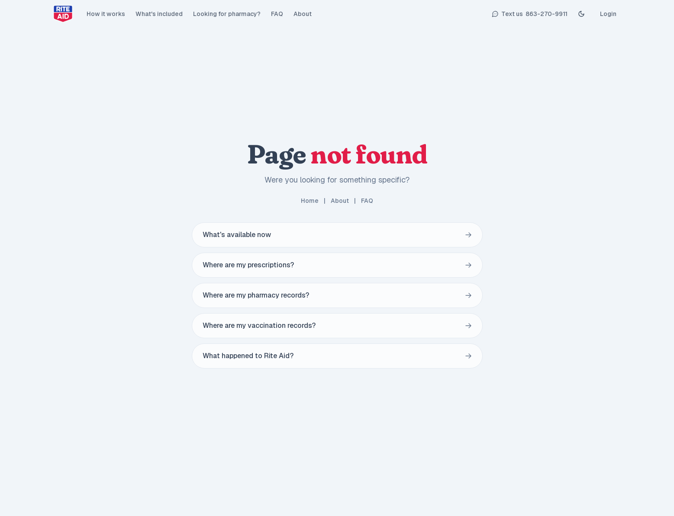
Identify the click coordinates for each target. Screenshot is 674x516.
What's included (159, 14)
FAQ (277, 14)
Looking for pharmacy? (227, 14)
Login (608, 14)
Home (310, 201)
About (302, 14)
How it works (106, 14)
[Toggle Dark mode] (581, 14)
